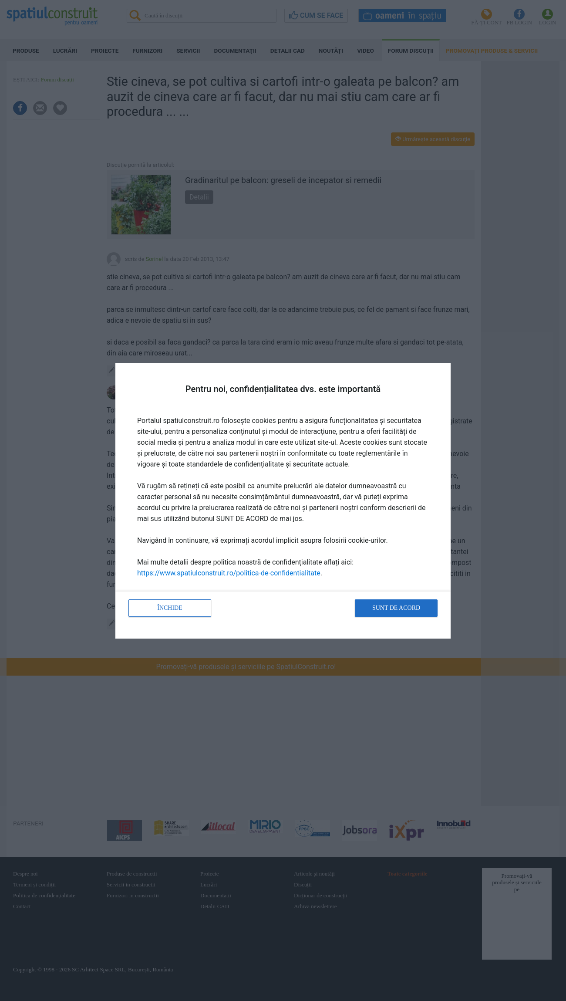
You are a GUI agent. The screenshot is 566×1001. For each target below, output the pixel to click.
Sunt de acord (396, 608)
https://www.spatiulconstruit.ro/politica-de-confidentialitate (228, 573)
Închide (169, 608)
